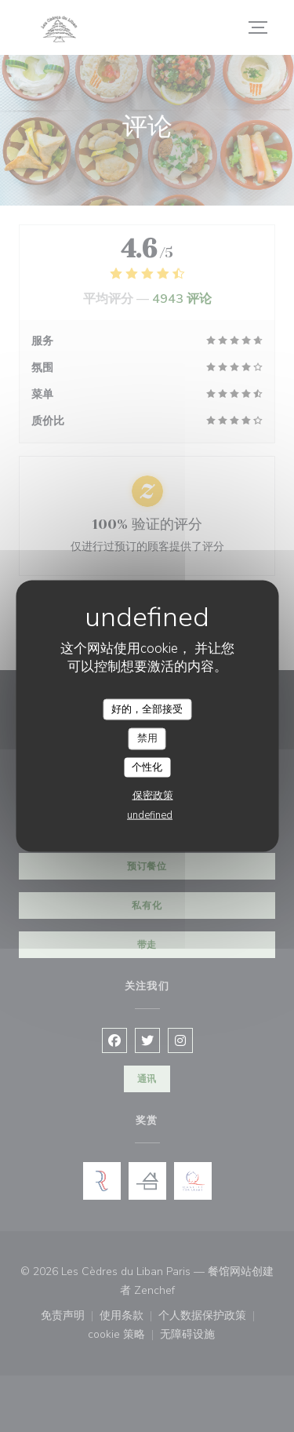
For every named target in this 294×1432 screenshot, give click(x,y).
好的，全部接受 (147, 708)
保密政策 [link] (152, 796)
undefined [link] (149, 815)
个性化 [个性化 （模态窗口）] (147, 767)
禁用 (147, 738)
